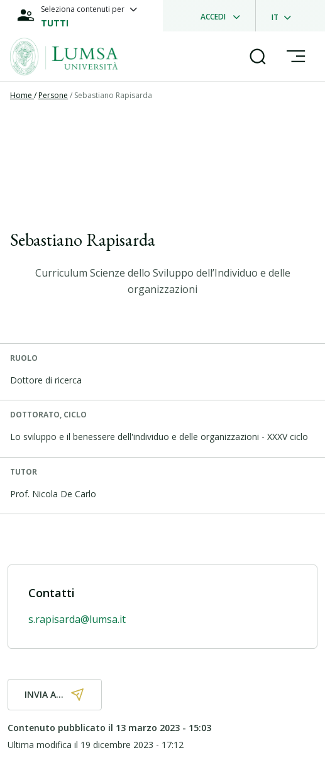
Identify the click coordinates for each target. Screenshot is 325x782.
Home (22, 95)
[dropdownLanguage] (285, 15)
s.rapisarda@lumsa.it (77, 619)
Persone (53, 95)
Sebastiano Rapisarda (113, 95)
